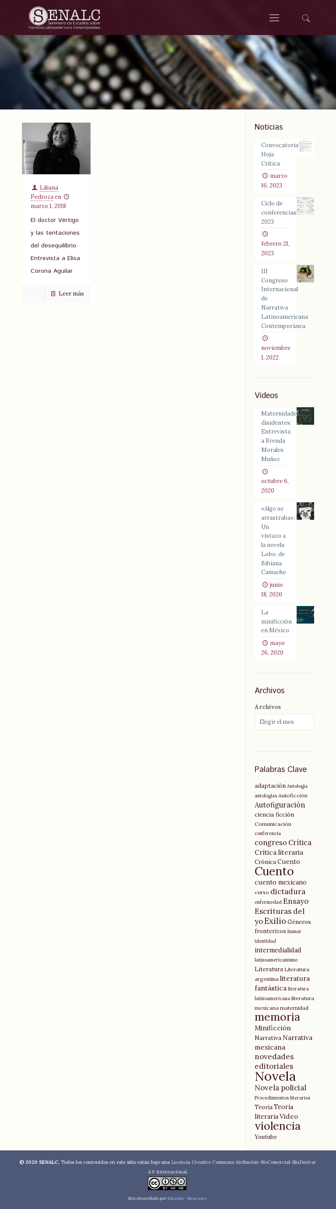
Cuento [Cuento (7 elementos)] (288, 859)
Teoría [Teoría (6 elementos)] (264, 1104)
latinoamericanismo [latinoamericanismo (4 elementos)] (276, 957)
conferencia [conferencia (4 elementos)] (268, 831)
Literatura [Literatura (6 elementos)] (269, 966)
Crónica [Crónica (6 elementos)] (265, 859)
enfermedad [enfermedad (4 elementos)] (268, 899)
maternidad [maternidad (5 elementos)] (294, 1005)
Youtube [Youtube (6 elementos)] (266, 1134)
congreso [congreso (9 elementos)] (271, 839)
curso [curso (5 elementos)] (262, 889)
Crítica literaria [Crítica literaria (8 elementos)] (279, 850)
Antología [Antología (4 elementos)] (297, 783)
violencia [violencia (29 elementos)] (278, 1123)
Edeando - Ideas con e (187, 1195)
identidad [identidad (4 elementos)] (265, 938)
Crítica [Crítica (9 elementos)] (300, 839)
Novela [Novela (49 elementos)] (275, 1073)
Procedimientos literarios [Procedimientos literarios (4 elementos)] (282, 1095)
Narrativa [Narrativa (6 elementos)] (268, 1035)
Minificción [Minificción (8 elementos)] (273, 1025)
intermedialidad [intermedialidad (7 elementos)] (278, 948)
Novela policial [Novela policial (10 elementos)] (280, 1085)
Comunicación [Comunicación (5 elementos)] (273, 821)
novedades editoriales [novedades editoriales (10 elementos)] (274, 1058)
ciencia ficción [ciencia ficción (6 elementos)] (274, 812)
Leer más (71, 293)
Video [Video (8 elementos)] (289, 1114)
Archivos (268, 704)
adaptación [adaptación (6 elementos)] (270, 783)
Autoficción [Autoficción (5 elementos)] (293, 793)
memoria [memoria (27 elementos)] (277, 1014)
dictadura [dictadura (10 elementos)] (287, 889)
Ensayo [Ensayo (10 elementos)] (295, 898)
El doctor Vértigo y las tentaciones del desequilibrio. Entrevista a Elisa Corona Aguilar (55, 245)
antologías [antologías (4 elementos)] (266, 793)
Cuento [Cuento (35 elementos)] (274, 868)
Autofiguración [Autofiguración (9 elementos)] (280, 802)
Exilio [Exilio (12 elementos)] (275, 918)
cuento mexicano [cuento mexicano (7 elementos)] (281, 880)
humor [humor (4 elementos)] (294, 929)
